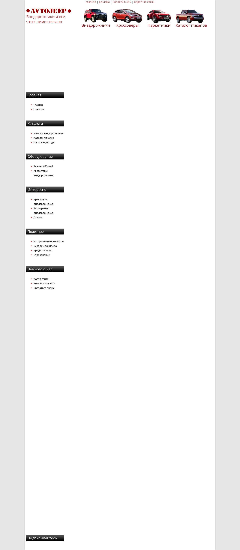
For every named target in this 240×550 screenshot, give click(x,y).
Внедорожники (96, 25)
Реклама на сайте (44, 283)
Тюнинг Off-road (43, 166)
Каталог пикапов (191, 25)
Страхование (42, 255)
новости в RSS (122, 2)
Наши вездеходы (44, 142)
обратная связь (144, 2)
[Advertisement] (120, 62)
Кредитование (43, 250)
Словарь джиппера (45, 246)
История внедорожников (49, 241)
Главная (39, 104)
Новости (39, 109)
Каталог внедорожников (48, 133)
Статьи (38, 217)
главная (91, 2)
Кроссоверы (127, 25)
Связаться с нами (44, 288)
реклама (104, 2)
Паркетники (159, 25)
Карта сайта (41, 279)
